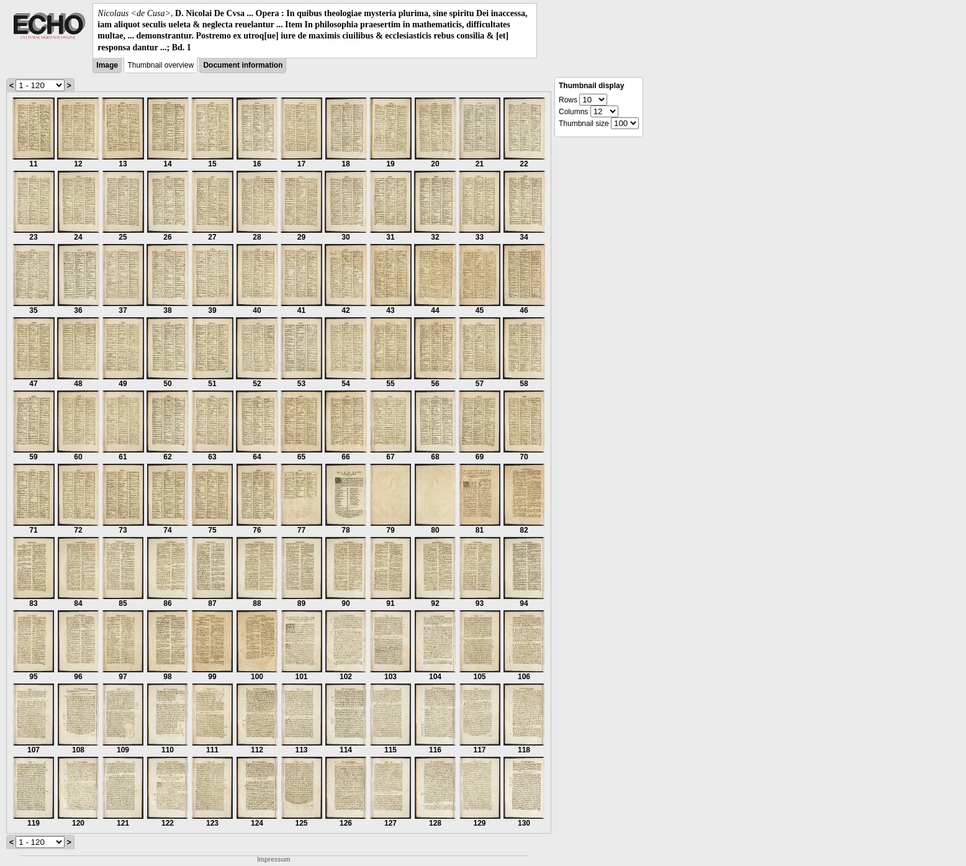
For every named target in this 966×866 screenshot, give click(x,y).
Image (107, 65)
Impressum (273, 859)
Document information (242, 65)
